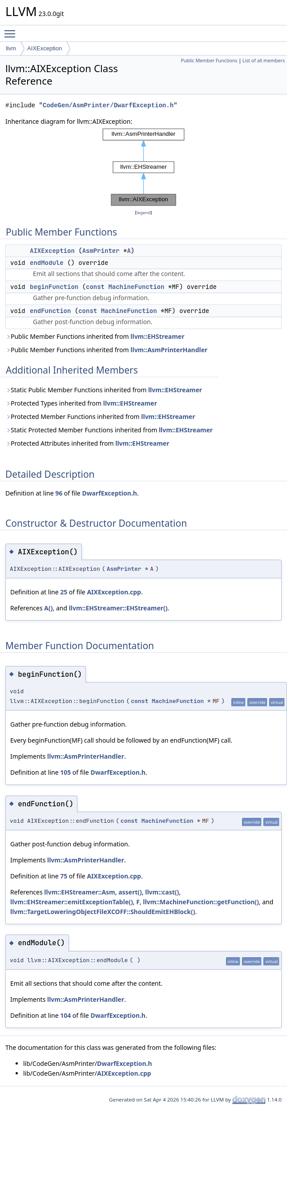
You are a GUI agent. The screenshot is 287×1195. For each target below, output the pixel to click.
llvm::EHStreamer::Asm (79, 892)
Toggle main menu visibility (12, 29)
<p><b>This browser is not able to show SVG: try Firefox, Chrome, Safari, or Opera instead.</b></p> (144, 167)
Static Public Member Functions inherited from (103, 390)
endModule (47, 263)
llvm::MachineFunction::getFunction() (201, 902)
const (95, 287)
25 (63, 592)
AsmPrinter (101, 251)
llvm (11, 48)
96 (58, 493)
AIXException (44, 48)
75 (63, 876)
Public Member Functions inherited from (94, 336)
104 (65, 1015)
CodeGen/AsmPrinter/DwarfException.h (108, 105)
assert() (130, 892)
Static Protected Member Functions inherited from (109, 430)
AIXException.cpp (114, 592)
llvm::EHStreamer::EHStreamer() (118, 608)
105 (65, 772)
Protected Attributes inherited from (87, 443)
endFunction (50, 311)
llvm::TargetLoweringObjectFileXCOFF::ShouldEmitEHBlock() (102, 911)
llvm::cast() (162, 892)
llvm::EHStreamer (157, 336)
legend (144, 212)
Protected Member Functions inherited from (100, 416)
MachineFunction (136, 287)
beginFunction (54, 287)
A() (48, 608)
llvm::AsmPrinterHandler (168, 349)
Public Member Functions (209, 60)
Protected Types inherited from (81, 403)
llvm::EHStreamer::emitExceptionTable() (71, 902)
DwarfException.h (109, 493)
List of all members (264, 60)
